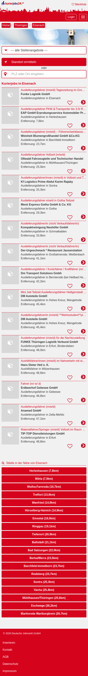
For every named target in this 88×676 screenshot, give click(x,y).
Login (71, 16)
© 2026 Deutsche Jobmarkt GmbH (22, 633)
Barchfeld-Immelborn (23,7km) (44, 565)
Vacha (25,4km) (44, 589)
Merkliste (79, 4)
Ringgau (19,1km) (44, 526)
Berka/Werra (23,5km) (44, 558)
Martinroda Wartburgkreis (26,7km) (44, 613)
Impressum (10, 670)
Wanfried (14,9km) (44, 502)
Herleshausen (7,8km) (43, 470)
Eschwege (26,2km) (44, 605)
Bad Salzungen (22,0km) (44, 550)
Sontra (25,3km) (44, 581)
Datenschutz (10, 663)
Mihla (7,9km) (44, 478)
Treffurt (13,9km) (44, 494)
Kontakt (7, 649)
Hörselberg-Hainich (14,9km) (44, 510)
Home (6, 25)
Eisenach (38, 25)
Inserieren (9, 642)
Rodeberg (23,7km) (44, 573)
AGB (6, 656)
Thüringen (21, 25)
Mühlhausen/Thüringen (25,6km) (43, 597)
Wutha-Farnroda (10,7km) (44, 486)
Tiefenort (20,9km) (44, 534)
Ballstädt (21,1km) (44, 542)
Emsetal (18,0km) (44, 518)
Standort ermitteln (23, 62)
